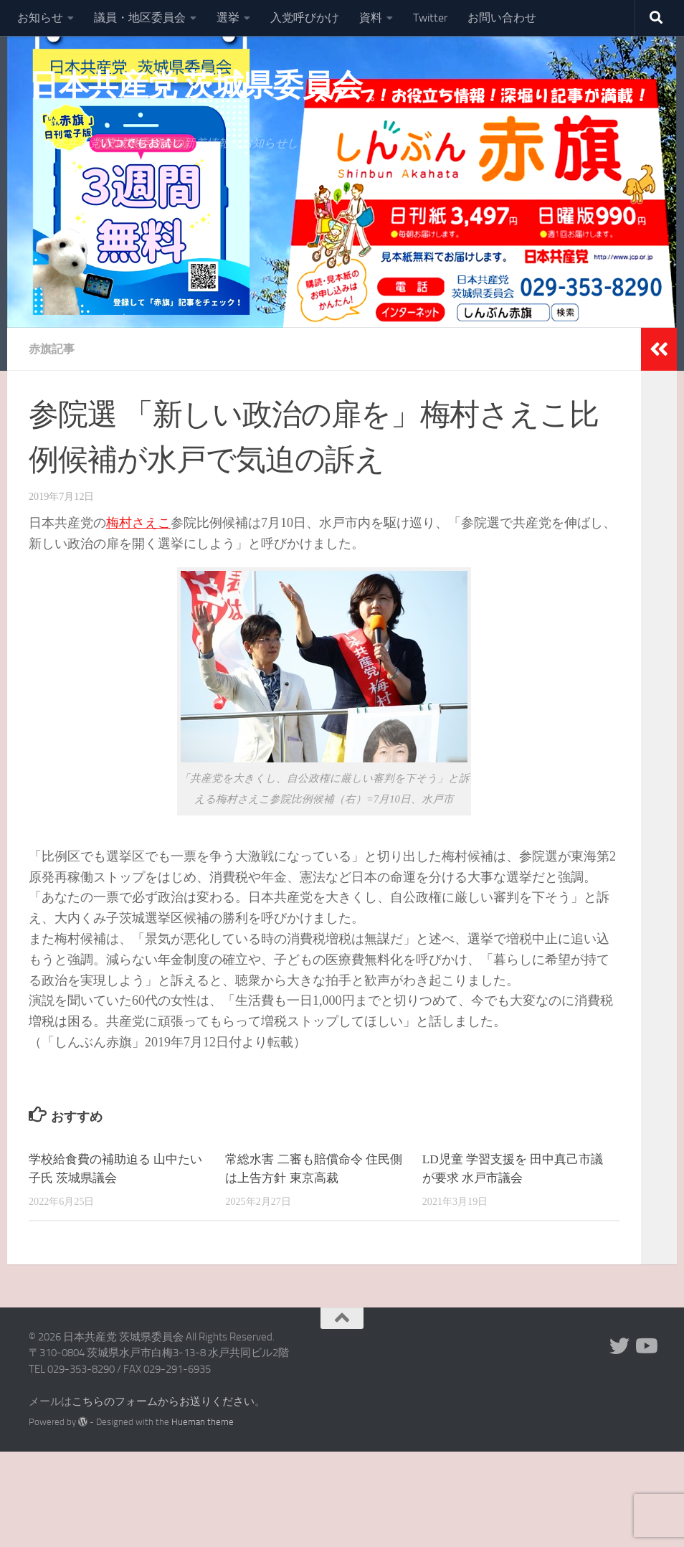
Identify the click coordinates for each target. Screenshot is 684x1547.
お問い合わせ (501, 17)
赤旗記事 (52, 349)
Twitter (430, 17)
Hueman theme (202, 1421)
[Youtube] (645, 1346)
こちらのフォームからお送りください (163, 1401)
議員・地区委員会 (140, 17)
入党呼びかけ (304, 17)
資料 (370, 17)
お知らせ (40, 17)
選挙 (228, 17)
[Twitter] (619, 1346)
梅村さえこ (138, 523)
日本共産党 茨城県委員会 (195, 85)
